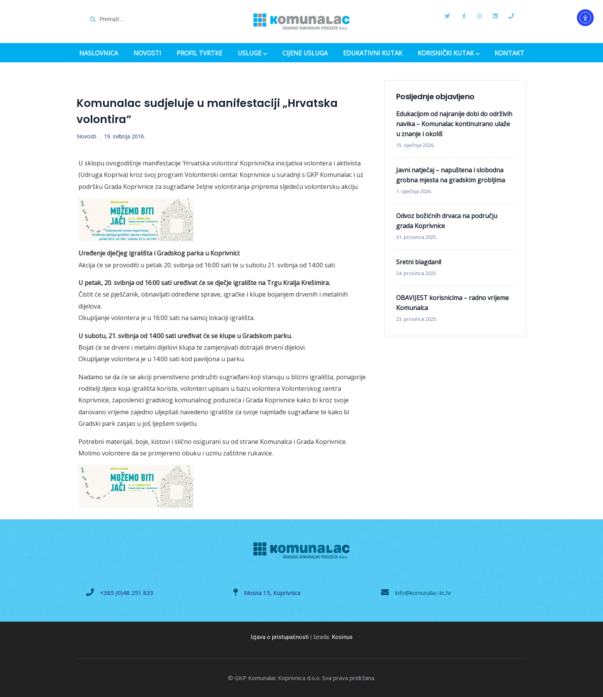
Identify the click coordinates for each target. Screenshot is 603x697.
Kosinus (342, 637)
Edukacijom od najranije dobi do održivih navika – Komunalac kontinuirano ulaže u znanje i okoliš (454, 124)
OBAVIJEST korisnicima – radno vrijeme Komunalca (452, 302)
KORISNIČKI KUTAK (448, 53)
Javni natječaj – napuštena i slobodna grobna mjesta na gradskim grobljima (450, 175)
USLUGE (252, 53)
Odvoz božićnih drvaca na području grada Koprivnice (446, 221)
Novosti (86, 136)
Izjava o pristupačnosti (280, 637)
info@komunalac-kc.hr (423, 593)
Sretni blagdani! (418, 262)
